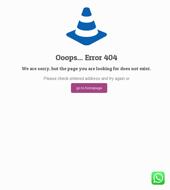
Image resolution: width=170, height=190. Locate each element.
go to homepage (89, 88)
